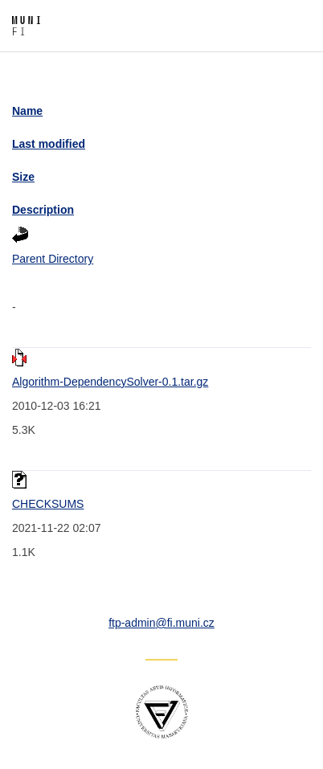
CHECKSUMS (48, 503)
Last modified (48, 143)
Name (27, 110)
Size (23, 176)
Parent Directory (52, 258)
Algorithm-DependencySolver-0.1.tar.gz (110, 381)
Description (43, 209)
